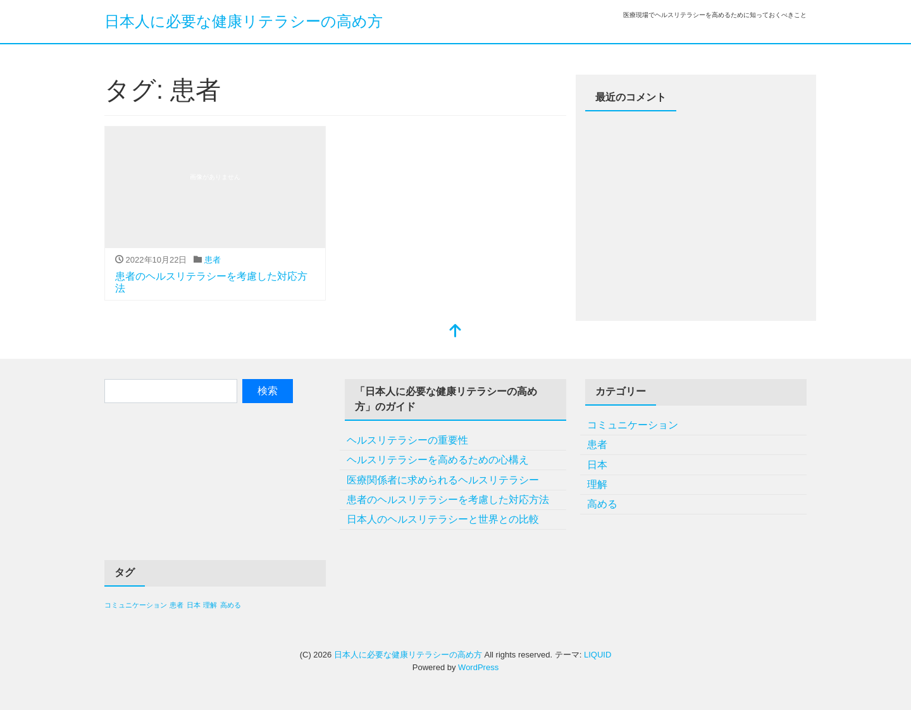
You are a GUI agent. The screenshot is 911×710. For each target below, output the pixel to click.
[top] (455, 331)
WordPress (478, 667)
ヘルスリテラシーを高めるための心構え (438, 459)
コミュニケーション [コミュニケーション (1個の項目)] (135, 605)
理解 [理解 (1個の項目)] (210, 605)
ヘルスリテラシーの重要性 (407, 440)
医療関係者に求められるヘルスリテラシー (443, 480)
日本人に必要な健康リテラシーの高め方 (243, 21)
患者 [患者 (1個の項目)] (176, 605)
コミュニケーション (632, 425)
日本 (597, 464)
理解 (597, 484)
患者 (212, 260)
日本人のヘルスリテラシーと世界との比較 (443, 519)
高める (602, 504)
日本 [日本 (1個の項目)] (194, 605)
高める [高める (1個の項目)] (230, 605)
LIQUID (597, 654)
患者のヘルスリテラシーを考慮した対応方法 (448, 499)
